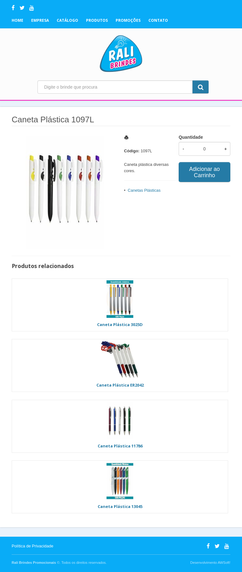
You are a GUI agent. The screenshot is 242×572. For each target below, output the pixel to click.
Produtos (97, 20)
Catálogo (67, 20)
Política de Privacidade (32, 546)
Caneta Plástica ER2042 (120, 385)
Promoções (128, 20)
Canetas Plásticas (144, 190)
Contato (158, 20)
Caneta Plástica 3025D (120, 324)
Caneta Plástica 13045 (120, 506)
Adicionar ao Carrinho (204, 172)
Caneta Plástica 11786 (120, 446)
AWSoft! (224, 562)
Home (17, 20)
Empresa (40, 20)
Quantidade (191, 137)
